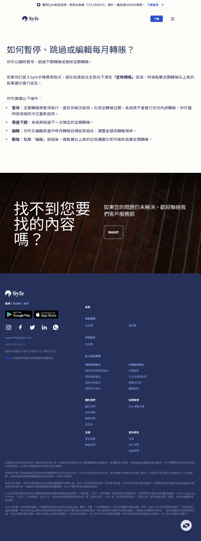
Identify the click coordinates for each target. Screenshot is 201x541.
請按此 (9, 358)
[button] (172, 18)
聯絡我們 (113, 234)
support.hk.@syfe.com (18, 337)
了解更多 (152, 4)
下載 (156, 18)
